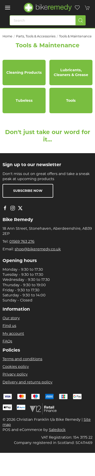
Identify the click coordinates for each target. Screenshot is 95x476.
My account (13, 333)
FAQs (7, 341)
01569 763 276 (21, 241)
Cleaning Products (24, 72)
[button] (7, 7)
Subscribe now (28, 191)
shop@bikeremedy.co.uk (38, 249)
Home (7, 36)
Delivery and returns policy (27, 382)
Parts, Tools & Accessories (35, 36)
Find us (9, 325)
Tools (71, 100)
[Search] (48, 20)
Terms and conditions (22, 359)
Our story (11, 318)
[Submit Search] (80, 20)
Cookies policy (16, 366)
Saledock (57, 429)
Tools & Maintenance (75, 36)
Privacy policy (15, 374)
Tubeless (24, 100)
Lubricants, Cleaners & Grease (71, 72)
